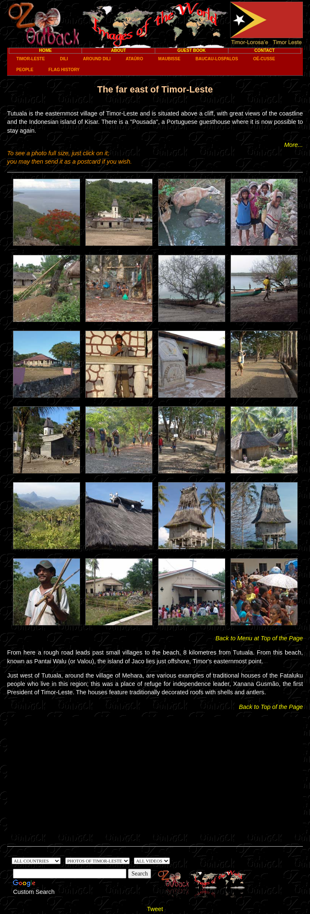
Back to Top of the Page (271, 706)
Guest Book (191, 50)
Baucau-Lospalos (216, 58)
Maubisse (169, 58)
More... (293, 144)
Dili (64, 58)
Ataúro (134, 58)
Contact (264, 50)
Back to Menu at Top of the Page (259, 638)
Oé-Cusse (264, 58)
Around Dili (96, 58)
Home (45, 50)
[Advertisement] (155, 775)
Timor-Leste (30, 58)
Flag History (64, 69)
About (118, 50)
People (24, 69)
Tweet (155, 909)
